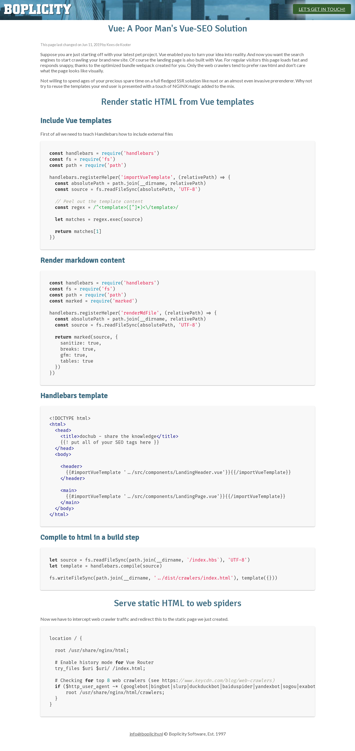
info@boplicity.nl (146, 733)
